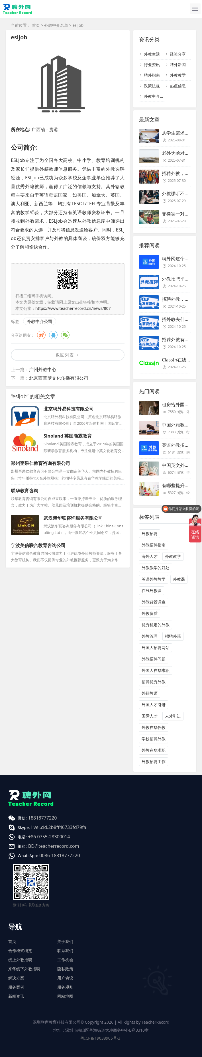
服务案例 (16, 987)
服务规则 (65, 987)
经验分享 (178, 54)
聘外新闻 (178, 64)
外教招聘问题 (154, 659)
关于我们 (65, 941)
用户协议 (65, 978)
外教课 (179, 579)
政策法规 (152, 85)
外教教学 (178, 75)
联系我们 (65, 950)
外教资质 (150, 613)
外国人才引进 (154, 704)
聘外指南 (152, 75)
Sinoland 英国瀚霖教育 (68, 436)
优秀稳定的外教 (156, 624)
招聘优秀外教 (154, 681)
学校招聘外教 (154, 738)
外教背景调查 (154, 602)
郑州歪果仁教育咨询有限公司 (40, 463)
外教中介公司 (39, 321)
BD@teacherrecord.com (53, 846)
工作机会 (65, 959)
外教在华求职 (154, 750)
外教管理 (150, 636)
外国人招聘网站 (156, 647)
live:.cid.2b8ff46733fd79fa (58, 827)
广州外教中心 (42, 369)
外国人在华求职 (156, 670)
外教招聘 (150, 533)
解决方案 (16, 978)
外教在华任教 (154, 727)
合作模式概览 (20, 950)
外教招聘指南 (154, 545)
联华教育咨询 (24, 490)
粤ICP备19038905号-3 (100, 1038)
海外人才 (150, 556)
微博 (41, 335)
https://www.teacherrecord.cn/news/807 (73, 308)
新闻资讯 (16, 996)
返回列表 (65, 355)
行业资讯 (152, 64)
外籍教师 (150, 693)
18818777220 (42, 818)
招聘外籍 (173, 636)
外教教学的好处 (156, 567)
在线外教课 (152, 590)
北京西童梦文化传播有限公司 (58, 378)
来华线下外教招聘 (24, 968)
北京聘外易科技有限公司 (69, 409)
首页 (36, 25)
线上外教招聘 (20, 959)
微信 (65, 335)
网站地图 (65, 996)
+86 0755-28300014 (49, 837)
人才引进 (173, 716)
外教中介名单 (56, 25)
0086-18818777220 (59, 855)
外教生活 (152, 54)
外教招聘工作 (154, 761)
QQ (53, 335)
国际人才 (150, 716)
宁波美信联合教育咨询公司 (38, 545)
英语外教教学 (154, 579)
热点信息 (178, 85)
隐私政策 (65, 968)
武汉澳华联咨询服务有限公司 (73, 518)
